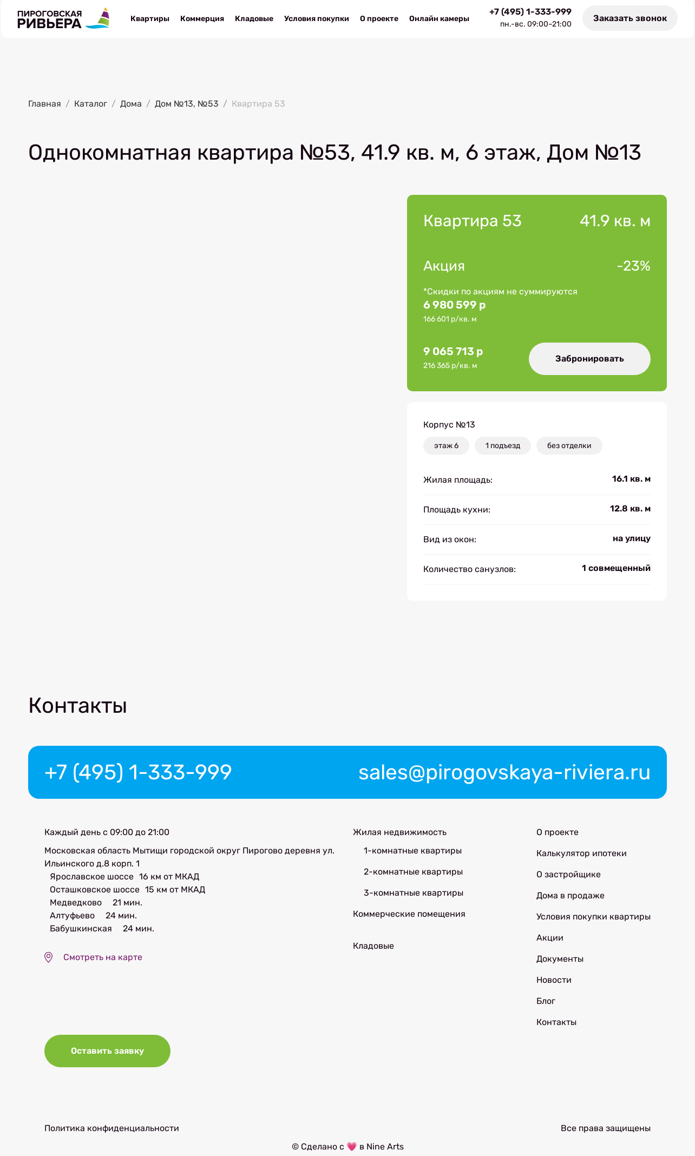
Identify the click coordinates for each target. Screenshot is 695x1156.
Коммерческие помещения (409, 915)
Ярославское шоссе (92, 877)
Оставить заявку (108, 1054)
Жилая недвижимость (400, 833)
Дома (131, 105)
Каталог (90, 105)
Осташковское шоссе (95, 890)
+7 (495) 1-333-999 (531, 13)
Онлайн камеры (439, 19)
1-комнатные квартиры (413, 851)
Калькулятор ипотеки (581, 854)
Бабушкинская (81, 929)
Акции (549, 939)
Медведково (76, 903)
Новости (554, 981)
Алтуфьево (72, 916)
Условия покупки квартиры (593, 917)
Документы (559, 960)
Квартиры (149, 19)
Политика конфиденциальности (111, 1131)
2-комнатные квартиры (413, 873)
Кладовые (254, 19)
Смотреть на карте (102, 958)
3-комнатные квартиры (413, 894)
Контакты (556, 1023)
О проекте (379, 19)
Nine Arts (385, 1149)
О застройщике (568, 875)
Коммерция (202, 19)
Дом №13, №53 (187, 105)
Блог (545, 1002)
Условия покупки (316, 19)
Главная (44, 105)
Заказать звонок (631, 19)
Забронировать (589, 358)
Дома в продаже (570, 896)
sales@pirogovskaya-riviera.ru (500, 772)
